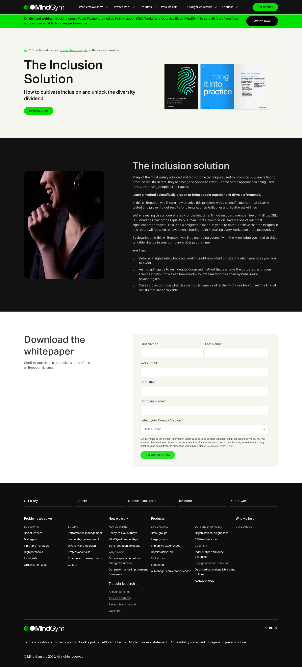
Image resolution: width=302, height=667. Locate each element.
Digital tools (158, 558)
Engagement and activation (212, 563)
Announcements (119, 592)
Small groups (159, 533)
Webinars (114, 611)
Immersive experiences (165, 545)
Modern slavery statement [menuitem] (148, 642)
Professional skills (79, 552)
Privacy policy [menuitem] (65, 642)
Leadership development (83, 539)
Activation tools (204, 580)
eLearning (157, 565)
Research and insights (74, 50)
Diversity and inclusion (82, 545)
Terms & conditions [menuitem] (38, 642)
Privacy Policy (226, 455)
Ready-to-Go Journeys (123, 533)
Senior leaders (33, 533)
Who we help (171, 7)
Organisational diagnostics (211, 533)
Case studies (244, 526)
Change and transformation (85, 558)
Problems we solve (93, 7)
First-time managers (36, 545)
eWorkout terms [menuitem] (114, 642)
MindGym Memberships (123, 539)
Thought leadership (202, 7)
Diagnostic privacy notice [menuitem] (227, 642)
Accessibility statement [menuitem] (188, 642)
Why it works (116, 552)
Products (148, 7)
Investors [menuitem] (185, 501)
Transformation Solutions (124, 545)
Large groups (159, 539)
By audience (31, 526)
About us (230, 7)
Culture (72, 565)
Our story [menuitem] (31, 501)
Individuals (30, 558)
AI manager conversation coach (171, 571)
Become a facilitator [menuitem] (142, 501)
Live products (159, 526)
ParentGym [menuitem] (238, 501)
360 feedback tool (206, 539)
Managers (30, 539)
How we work (124, 7)
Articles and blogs (120, 598)
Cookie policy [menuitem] (89, 642)
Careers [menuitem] (81, 501)
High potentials (33, 552)
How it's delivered (162, 552)
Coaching (201, 545)
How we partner (118, 526)
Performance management (85, 533)
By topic (73, 526)
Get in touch (265, 7)
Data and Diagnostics (208, 526)
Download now (38, 110)
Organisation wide (35, 565)
